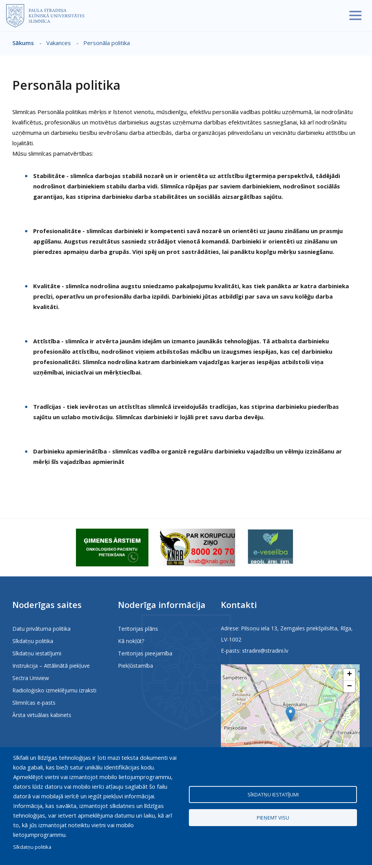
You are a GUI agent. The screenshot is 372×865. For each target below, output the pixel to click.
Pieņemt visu (273, 818)
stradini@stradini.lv (265, 650)
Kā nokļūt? (131, 641)
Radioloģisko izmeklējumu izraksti (54, 690)
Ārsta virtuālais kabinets (41, 715)
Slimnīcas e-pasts (34, 702)
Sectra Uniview (30, 678)
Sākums (23, 43)
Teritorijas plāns (138, 628)
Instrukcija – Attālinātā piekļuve (51, 665)
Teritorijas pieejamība (145, 653)
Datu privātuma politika (41, 628)
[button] (290, 714)
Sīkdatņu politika (32, 641)
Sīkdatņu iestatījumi (36, 653)
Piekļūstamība (135, 665)
